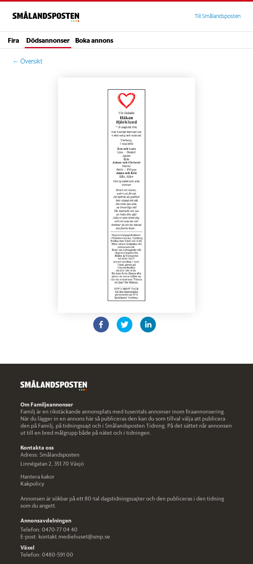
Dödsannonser (48, 40)
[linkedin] (148, 324)
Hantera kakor (37, 476)
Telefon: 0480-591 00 (46, 554)
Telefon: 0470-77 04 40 (49, 529)
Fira (13, 40)
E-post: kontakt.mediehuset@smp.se (65, 536)
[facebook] (101, 324)
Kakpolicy (32, 483)
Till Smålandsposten (217, 16)
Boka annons (94, 40)
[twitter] (124, 324)
